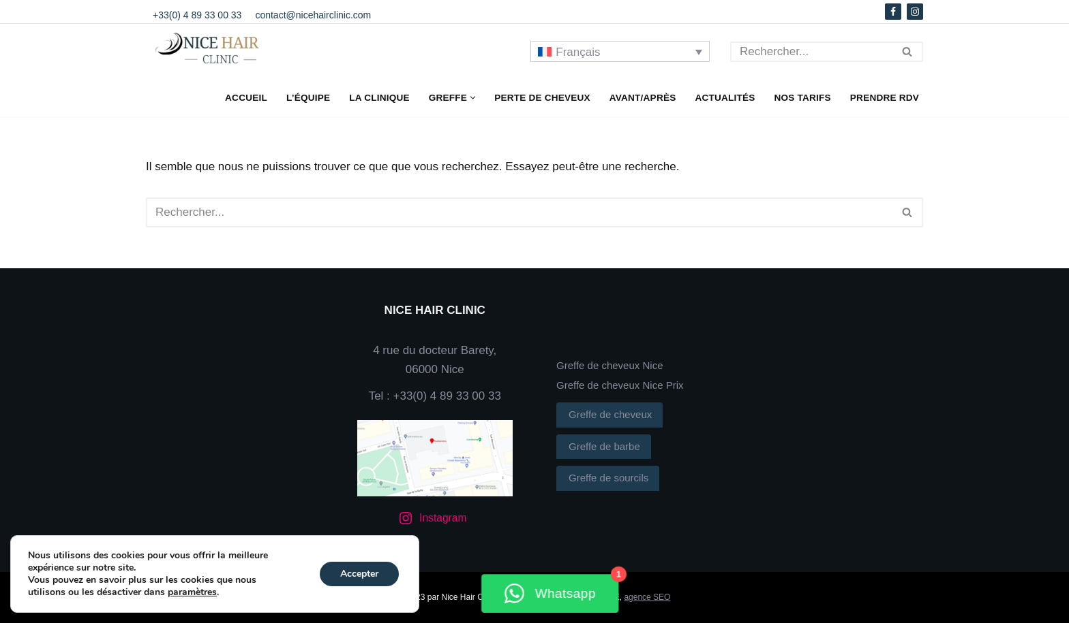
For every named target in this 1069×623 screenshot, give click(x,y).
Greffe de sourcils (612, 475)
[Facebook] (893, 11)
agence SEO (647, 597)
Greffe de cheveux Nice (609, 365)
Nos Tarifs (802, 98)
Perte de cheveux (542, 98)
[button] (472, 97)
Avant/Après (642, 98)
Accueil (246, 98)
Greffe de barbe (608, 444)
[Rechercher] (811, 52)
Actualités (725, 98)
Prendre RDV (884, 98)
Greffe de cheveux (614, 412)
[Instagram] (915, 11)
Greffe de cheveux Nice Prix (619, 385)
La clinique (379, 98)
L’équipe (308, 98)
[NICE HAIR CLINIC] (214, 50)
